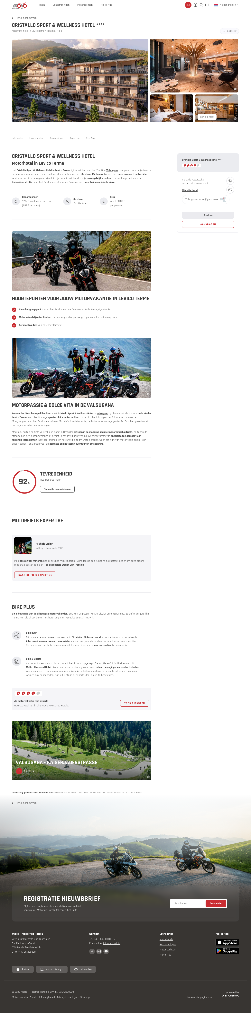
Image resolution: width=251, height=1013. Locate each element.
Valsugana (112, 170)
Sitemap (85, 997)
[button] (17, 139)
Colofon (34, 997)
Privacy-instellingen (68, 997)
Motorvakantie (20, 997)
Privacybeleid (48, 997)
